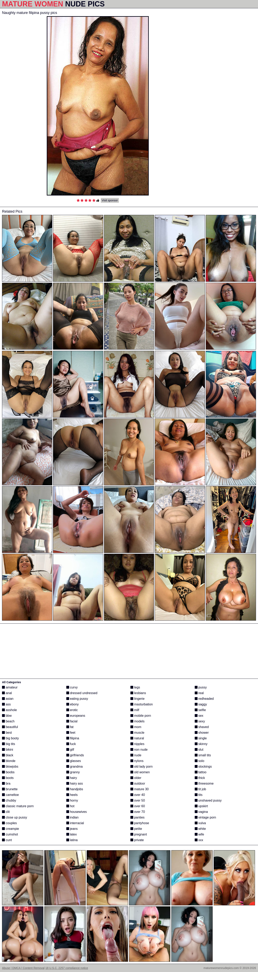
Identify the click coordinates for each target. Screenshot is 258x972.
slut (199, 749)
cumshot (10, 834)
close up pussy (14, 817)
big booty (10, 738)
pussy (201, 687)
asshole (9, 710)
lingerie (137, 698)
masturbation (141, 704)
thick (200, 778)
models (137, 721)
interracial (75, 823)
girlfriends (75, 755)
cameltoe (10, 795)
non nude (139, 749)
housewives (76, 811)
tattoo (200, 772)
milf (134, 710)
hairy (71, 778)
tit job (200, 789)
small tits (203, 755)
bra (6, 783)
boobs (8, 772)
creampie (10, 828)
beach (8, 721)
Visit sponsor (110, 200)
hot (70, 806)
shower (202, 732)
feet (70, 732)
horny (72, 800)
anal (7, 693)
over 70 (137, 811)
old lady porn (141, 766)
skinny (201, 744)
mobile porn (140, 715)
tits (199, 795)
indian (72, 817)
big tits (8, 744)
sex (199, 715)
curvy (72, 687)
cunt (7, 840)
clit (6, 811)
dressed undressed (82, 693)
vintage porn (205, 817)
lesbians (138, 693)
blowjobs (10, 766)
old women (140, 772)
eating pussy (77, 698)
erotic (72, 710)
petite (136, 828)
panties (137, 817)
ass (6, 704)
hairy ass (74, 783)
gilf (70, 749)
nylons (137, 761)
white (200, 828)
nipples (137, 744)
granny (73, 772)
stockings (203, 766)
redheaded (204, 698)
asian (8, 698)
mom (135, 727)
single (201, 738)
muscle (137, 732)
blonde (9, 761)
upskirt (201, 806)
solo (199, 761)
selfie (200, 710)
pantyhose (139, 823)
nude (135, 755)
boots (8, 778)
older (135, 778)
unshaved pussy (208, 800)
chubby (9, 800)
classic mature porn (18, 806)
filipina (72, 738)
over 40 (137, 795)
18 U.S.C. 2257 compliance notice (66, 968)
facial (72, 721)
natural (137, 738)
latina (72, 840)
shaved (202, 727)
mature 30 (139, 789)
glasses (73, 761)
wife (199, 834)
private (137, 840)
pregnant (138, 834)
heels (72, 795)
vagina (201, 811)
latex (71, 834)
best (7, 732)
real (199, 693)
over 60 (137, 806)
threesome (204, 783)
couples (9, 823)
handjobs (74, 789)
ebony (72, 704)
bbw (7, 715)
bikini (7, 749)
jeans (72, 828)
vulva (200, 823)
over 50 (137, 800)
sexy (200, 721)
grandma (74, 766)
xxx (199, 840)
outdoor (137, 783)
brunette (10, 789)
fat (70, 727)
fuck (71, 744)
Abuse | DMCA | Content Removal (23, 968)
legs (135, 687)
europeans (75, 715)
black (7, 755)
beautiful (10, 727)
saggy (201, 704)
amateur (10, 687)
